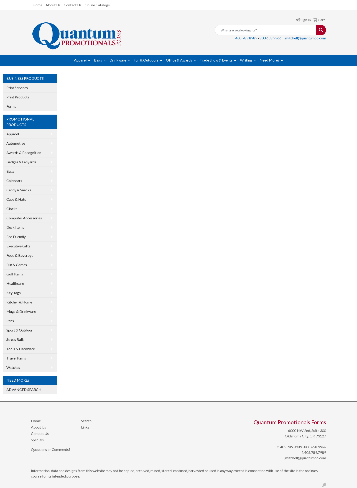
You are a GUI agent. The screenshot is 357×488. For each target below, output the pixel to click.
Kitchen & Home (19, 302)
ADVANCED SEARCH (23, 389)
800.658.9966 (270, 38)
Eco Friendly (16, 236)
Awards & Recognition (23, 152)
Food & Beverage (19, 255)
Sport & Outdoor (19, 330)
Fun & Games (16, 264)
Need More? (269, 60)
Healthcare (15, 283)
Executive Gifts (18, 246)
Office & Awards (179, 60)
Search (86, 421)
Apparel (80, 60)
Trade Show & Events (216, 60)
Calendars (14, 180)
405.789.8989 (246, 38)
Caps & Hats (16, 199)
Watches (13, 367)
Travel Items (16, 358)
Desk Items (15, 227)
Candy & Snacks (18, 190)
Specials (37, 440)
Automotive (15, 143)
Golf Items (14, 274)
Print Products (17, 97)
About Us (53, 5)
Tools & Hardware (20, 349)
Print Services (17, 87)
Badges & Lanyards (21, 162)
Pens (10, 320)
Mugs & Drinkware (21, 311)
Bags (98, 60)
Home (37, 5)
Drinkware (118, 60)
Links (85, 427)
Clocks (11, 208)
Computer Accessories (24, 218)
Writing (246, 60)
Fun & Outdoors (146, 60)
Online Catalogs (97, 5)
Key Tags (13, 292)
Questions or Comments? (50, 449)
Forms (11, 106)
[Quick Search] (265, 30)
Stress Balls (15, 339)
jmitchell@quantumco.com (305, 38)
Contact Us (73, 5)
